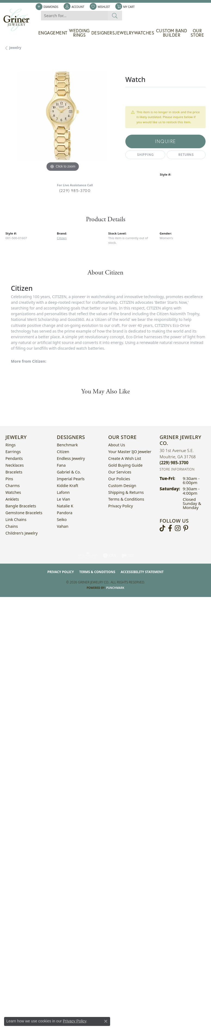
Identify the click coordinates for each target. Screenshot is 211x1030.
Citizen (62, 238)
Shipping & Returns (126, 492)
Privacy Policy (120, 505)
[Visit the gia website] (109, 555)
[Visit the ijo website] (128, 555)
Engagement (52, 33)
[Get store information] (177, 469)
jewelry (15, 47)
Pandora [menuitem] (64, 512)
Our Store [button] (197, 33)
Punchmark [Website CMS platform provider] (115, 588)
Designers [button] (103, 33)
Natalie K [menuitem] (65, 505)
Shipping (145, 155)
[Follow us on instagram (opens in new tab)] (178, 528)
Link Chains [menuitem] (15, 519)
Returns (186, 155)
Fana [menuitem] (61, 465)
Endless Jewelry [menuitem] (71, 458)
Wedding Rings (79, 33)
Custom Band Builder (171, 33)
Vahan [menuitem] (62, 526)
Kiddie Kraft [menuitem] (67, 485)
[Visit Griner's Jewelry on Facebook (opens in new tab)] (170, 528)
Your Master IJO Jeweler (129, 451)
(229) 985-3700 (75, 190)
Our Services (119, 472)
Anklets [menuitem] (12, 499)
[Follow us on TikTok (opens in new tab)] (162, 528)
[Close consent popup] (105, 1021)
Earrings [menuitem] (13, 451)
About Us (116, 444)
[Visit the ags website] (87, 555)
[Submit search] (115, 15)
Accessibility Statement (142, 572)
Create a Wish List (124, 458)
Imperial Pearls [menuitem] (71, 478)
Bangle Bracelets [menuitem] (20, 505)
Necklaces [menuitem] (14, 465)
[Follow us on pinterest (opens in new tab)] (185, 528)
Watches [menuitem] (13, 492)
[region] (62, 116)
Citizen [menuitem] (63, 451)
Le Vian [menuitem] (63, 499)
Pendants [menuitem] (14, 458)
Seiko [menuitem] (62, 519)
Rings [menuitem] (10, 444)
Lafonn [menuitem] (63, 492)
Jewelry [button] (124, 33)
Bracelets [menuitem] (13, 472)
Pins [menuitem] (9, 478)
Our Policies (119, 478)
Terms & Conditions (126, 499)
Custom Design (122, 485)
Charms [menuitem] (12, 485)
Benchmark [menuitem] (67, 444)
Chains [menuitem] (11, 526)
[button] (74, 7)
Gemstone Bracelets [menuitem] (23, 512)
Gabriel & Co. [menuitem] (69, 472)
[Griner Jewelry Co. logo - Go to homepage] (19, 20)
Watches (144, 33)
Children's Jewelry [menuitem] (21, 533)
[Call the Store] (174, 462)
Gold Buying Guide (125, 465)
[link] (47, 7)
